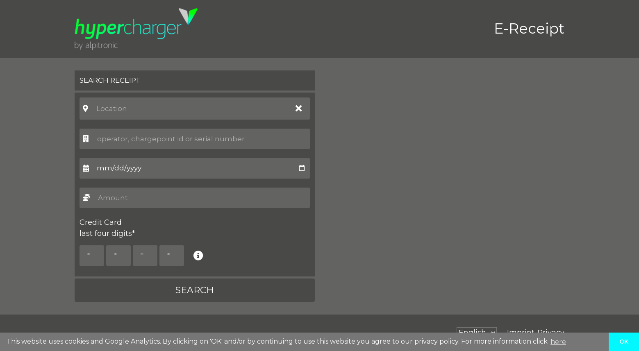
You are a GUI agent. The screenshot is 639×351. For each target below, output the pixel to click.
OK (623, 341)
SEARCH (194, 290)
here (558, 342)
